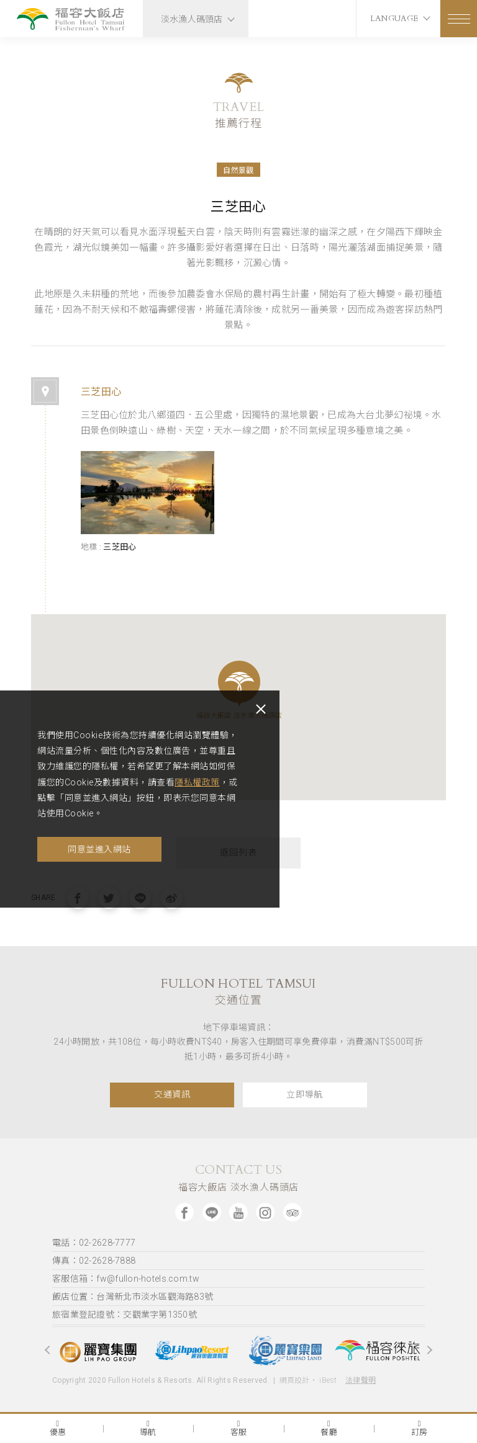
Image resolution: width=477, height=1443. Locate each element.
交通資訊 (172, 1095)
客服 (238, 1428)
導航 (148, 1428)
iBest (328, 1380)
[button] (239, 684)
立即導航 (304, 1095)
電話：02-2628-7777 (93, 1243)
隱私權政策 (197, 782)
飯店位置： (132, 1297)
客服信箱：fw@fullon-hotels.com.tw (125, 1279)
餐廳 (328, 1428)
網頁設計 (294, 1380)
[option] (98, 1350)
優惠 (58, 1428)
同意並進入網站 (99, 849)
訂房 (419, 1428)
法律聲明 (360, 1380)
